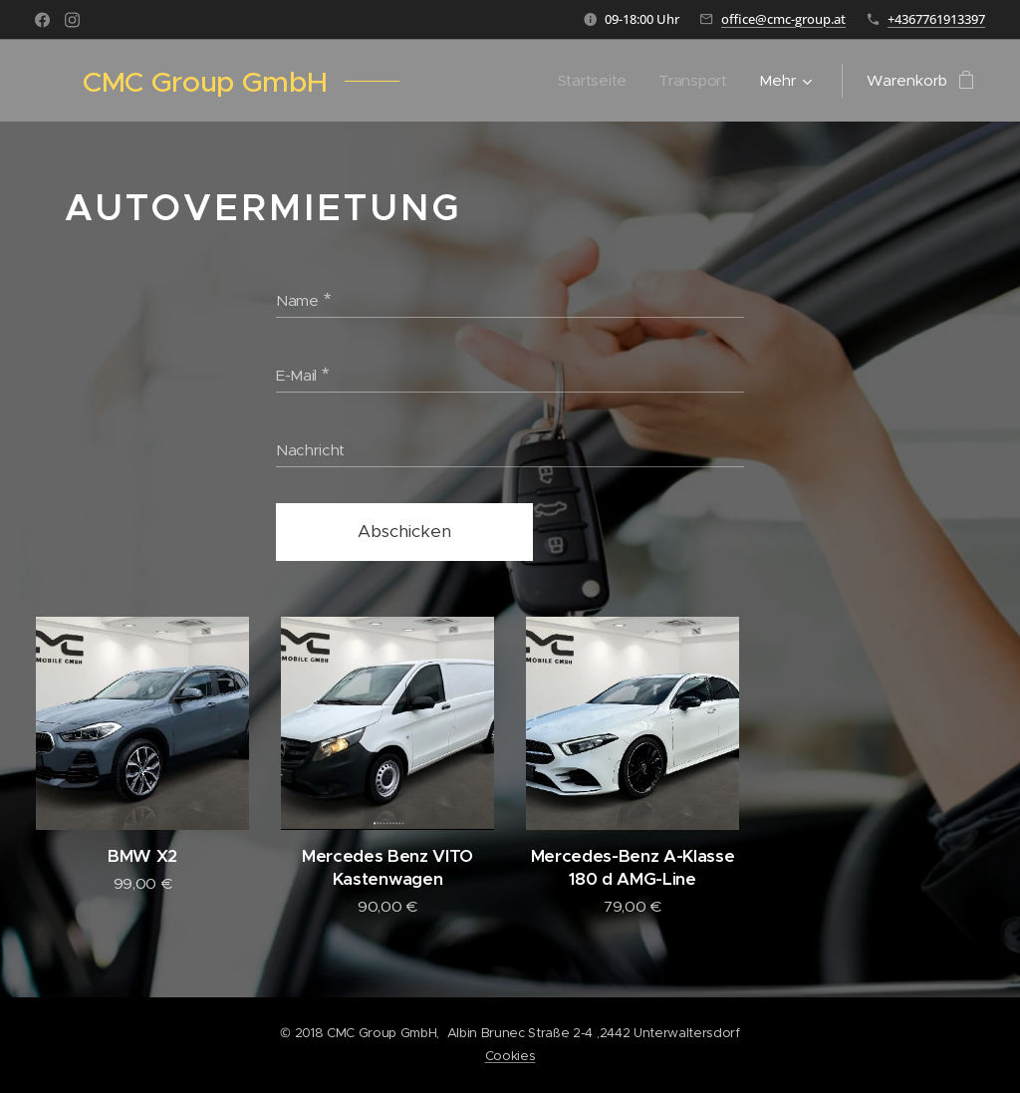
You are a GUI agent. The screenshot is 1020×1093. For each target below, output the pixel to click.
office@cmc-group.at (783, 19)
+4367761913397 (936, 19)
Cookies (510, 1055)
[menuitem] (594, 81)
